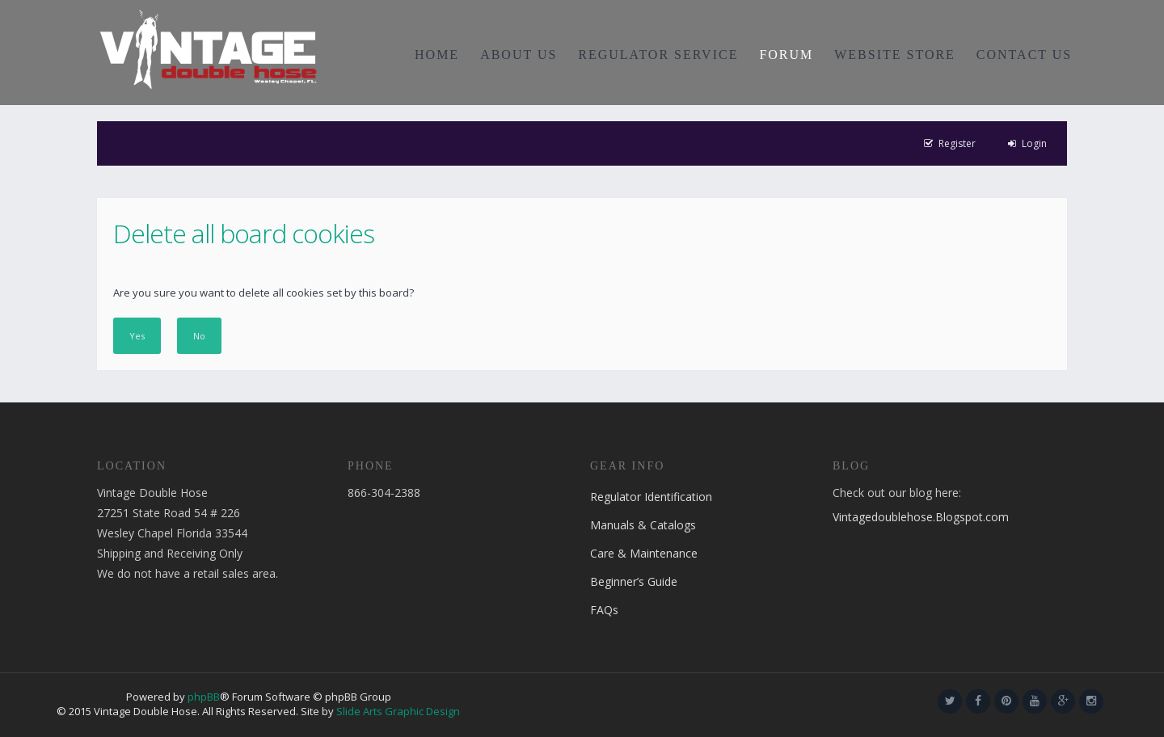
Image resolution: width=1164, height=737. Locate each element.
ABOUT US (518, 54)
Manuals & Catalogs (643, 525)
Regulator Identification (651, 496)
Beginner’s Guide (633, 581)
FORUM (786, 54)
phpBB (204, 696)
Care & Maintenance (644, 553)
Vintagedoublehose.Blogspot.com (921, 516)
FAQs (604, 609)
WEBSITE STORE (894, 54)
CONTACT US (1024, 54)
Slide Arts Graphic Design (398, 711)
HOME (437, 54)
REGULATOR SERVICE (658, 54)
